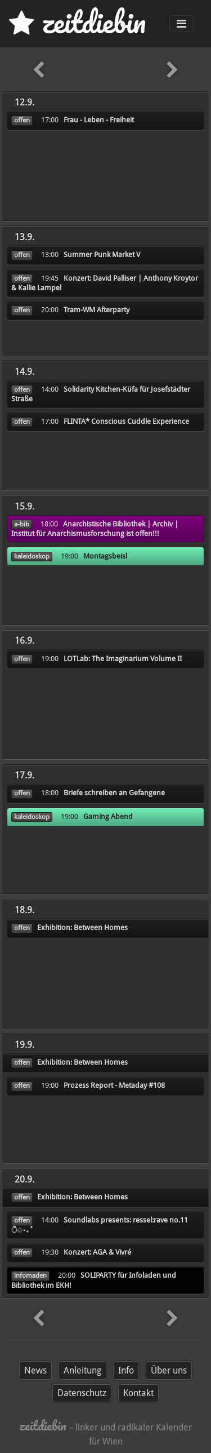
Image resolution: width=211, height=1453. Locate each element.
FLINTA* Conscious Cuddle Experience (126, 421)
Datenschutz (81, 1393)
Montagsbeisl (105, 556)
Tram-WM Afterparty (96, 309)
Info (126, 1370)
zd (77, 22)
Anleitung (82, 1370)
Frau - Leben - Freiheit (99, 120)
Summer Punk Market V (102, 254)
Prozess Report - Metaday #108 (114, 1085)
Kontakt (138, 1393)
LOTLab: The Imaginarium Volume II (123, 658)
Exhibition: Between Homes (82, 927)
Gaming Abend (108, 816)
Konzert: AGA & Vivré (97, 1252)
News (35, 1370)
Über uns (169, 1370)
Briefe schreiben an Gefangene (114, 792)
